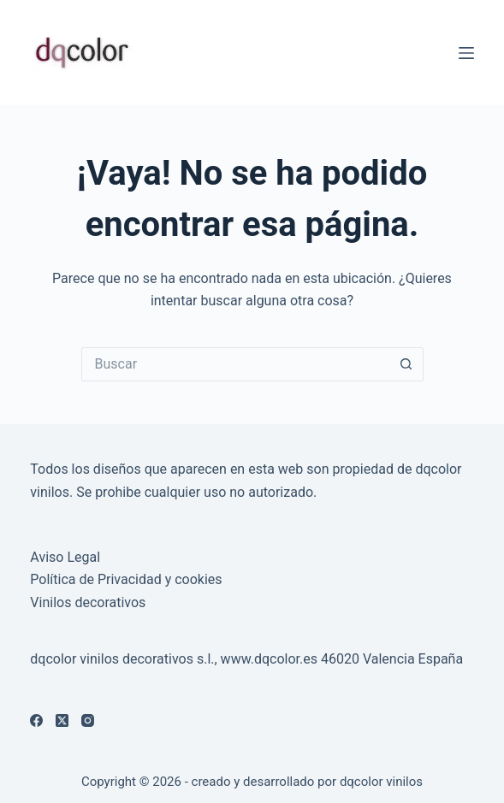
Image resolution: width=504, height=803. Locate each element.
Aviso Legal (65, 557)
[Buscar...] (235, 364)
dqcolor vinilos (381, 781)
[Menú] (466, 53)
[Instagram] (87, 720)
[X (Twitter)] (62, 720)
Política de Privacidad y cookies (126, 579)
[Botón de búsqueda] (406, 364)
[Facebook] (36, 720)
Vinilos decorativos (87, 602)
